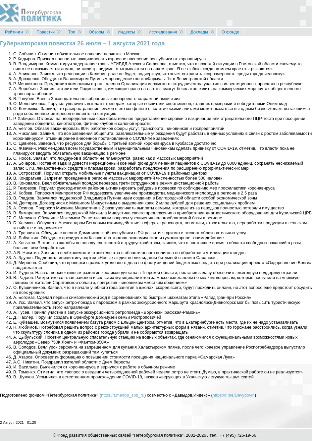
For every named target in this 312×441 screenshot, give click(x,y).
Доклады (199, 31)
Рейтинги (14, 31)
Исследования (162, 31)
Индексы (126, 31)
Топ (71, 31)
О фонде (230, 31)
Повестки (45, 31)
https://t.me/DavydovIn (234, 395)
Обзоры (96, 31)
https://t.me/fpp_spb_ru (122, 395)
